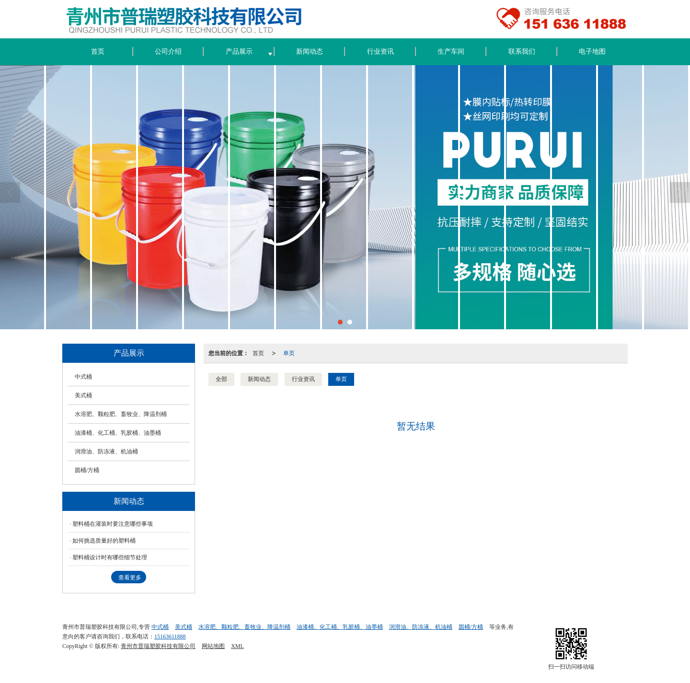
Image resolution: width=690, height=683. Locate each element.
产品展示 (239, 51)
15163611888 (170, 636)
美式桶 (83, 395)
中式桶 (83, 376)
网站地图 (213, 646)
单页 (289, 353)
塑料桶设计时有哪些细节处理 (109, 557)
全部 (221, 379)
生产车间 (450, 51)
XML (237, 646)
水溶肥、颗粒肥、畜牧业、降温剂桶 (121, 414)
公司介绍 (168, 51)
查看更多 (129, 577)
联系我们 (521, 51)
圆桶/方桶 (87, 470)
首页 (97, 51)
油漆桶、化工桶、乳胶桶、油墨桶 (118, 432)
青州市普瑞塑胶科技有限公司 (158, 646)
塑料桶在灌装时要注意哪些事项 (112, 524)
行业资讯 (380, 51)
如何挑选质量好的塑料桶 (104, 540)
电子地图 (592, 51)
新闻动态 (309, 51)
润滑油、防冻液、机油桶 (106, 451)
